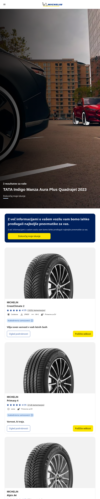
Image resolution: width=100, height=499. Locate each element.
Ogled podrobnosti (18, 333)
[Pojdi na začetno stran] (52, 4)
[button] (26, 310)
